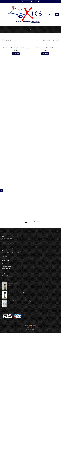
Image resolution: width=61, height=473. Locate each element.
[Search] (27, 1)
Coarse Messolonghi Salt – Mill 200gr (45, 48)
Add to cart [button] (16, 53)
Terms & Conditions (6, 266)
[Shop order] (9, 40)
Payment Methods (6, 268)
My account (4, 271)
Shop (3, 273)
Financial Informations (7, 275)
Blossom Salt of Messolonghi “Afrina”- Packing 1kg (16, 48)
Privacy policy (5, 263)
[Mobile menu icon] (57, 14)
